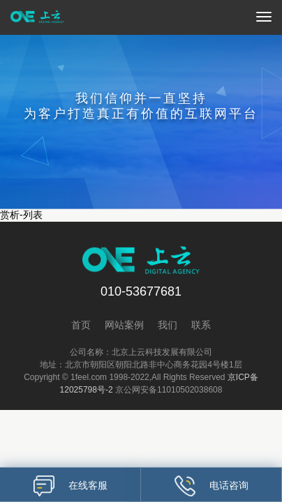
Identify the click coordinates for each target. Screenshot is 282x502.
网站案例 (124, 324)
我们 (167, 324)
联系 (201, 324)
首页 (81, 324)
